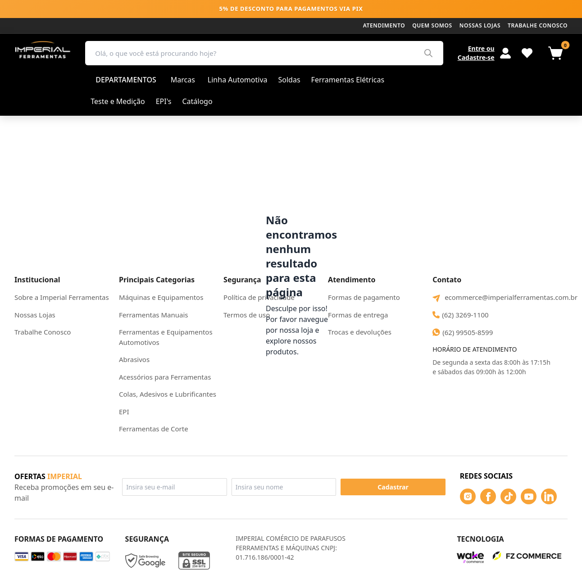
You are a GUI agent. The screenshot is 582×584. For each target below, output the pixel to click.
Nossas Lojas (34, 314)
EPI (124, 411)
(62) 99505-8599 (462, 332)
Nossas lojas (479, 25)
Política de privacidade (259, 297)
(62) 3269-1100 (460, 314)
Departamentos (125, 80)
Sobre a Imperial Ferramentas (61, 297)
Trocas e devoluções (359, 331)
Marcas (183, 80)
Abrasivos (134, 359)
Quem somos (432, 25)
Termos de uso (246, 314)
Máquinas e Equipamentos (161, 297)
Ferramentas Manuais (153, 314)
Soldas (289, 80)
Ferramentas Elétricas (348, 80)
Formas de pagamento (364, 297)
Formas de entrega (358, 314)
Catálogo (197, 101)
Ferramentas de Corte (153, 428)
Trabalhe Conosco (42, 331)
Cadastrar (392, 487)
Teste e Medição (118, 101)
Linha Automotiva (238, 80)
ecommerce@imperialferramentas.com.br (500, 297)
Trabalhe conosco (538, 25)
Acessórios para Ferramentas (165, 376)
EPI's (164, 101)
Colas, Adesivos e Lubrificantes (167, 393)
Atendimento (384, 25)
